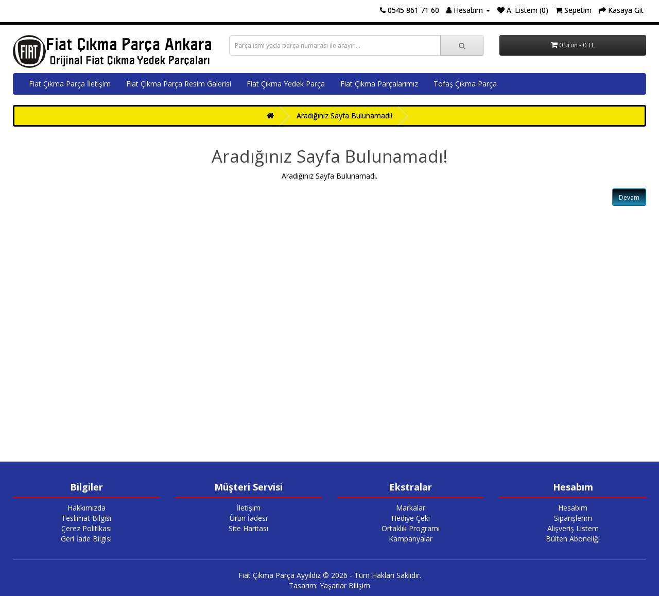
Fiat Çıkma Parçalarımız (379, 84)
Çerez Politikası (86, 528)
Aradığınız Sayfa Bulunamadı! (344, 115)
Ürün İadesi (248, 518)
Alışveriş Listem (573, 528)
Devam (629, 197)
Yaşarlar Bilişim (345, 585)
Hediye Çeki (410, 518)
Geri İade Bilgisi (86, 539)
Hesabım (572, 508)
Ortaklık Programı (410, 528)
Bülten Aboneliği (573, 539)
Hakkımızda (86, 508)
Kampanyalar (410, 539)
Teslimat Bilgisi (86, 518)
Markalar (410, 508)
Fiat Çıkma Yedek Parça (286, 84)
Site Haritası (248, 528)
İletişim (249, 508)
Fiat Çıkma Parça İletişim (70, 84)
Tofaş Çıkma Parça (465, 84)
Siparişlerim (573, 518)
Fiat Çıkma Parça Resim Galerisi (178, 84)
